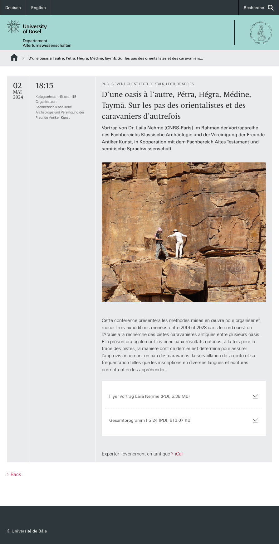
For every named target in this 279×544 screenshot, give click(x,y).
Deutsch (13, 7)
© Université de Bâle (27, 531)
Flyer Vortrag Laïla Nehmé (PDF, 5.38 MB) (183, 396)
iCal (178, 454)
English (38, 7)
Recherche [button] (259, 8)
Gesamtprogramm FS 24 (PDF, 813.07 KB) (183, 420)
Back (15, 474)
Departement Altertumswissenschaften (47, 43)
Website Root (14, 57)
